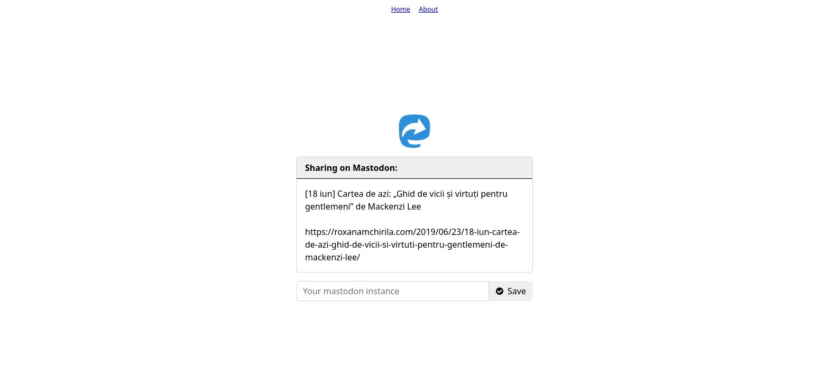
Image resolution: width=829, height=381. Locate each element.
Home (400, 9)
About (428, 9)
